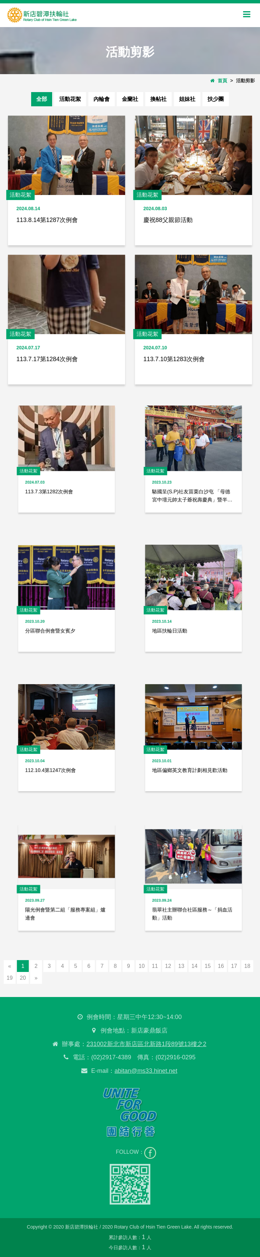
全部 (41, 99)
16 (221, 966)
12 (168, 966)
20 (23, 978)
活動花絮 (70, 99)
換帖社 (158, 99)
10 (142, 966)
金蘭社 (130, 99)
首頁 (218, 80)
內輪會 (101, 99)
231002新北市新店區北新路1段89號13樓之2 (145, 1044)
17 (234, 966)
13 (181, 966)
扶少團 (216, 99)
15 (208, 966)
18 (247, 966)
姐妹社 (187, 99)
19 (10, 978)
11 (155, 966)
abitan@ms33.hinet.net (144, 1070)
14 (195, 966)
